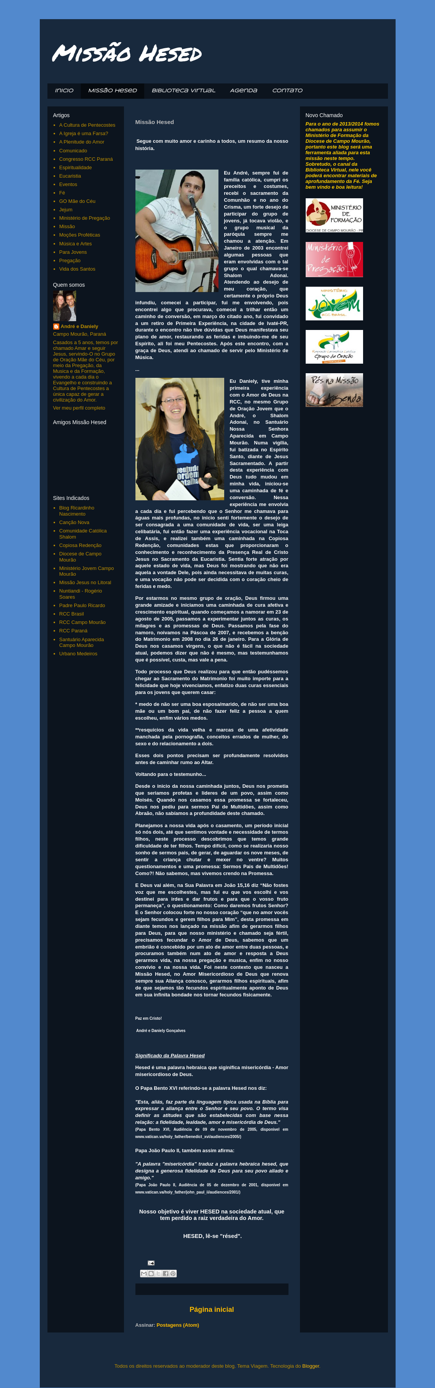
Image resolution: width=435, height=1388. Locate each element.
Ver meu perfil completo (79, 408)
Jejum (66, 209)
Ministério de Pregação (84, 218)
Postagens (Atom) (177, 1325)
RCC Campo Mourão (82, 622)
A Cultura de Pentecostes (87, 125)
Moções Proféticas (79, 235)
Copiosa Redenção (80, 545)
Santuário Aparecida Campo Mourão (81, 642)
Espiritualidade (75, 167)
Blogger (310, 1366)
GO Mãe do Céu (77, 201)
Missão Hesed (125, 52)
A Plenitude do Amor (81, 142)
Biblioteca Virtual (183, 90)
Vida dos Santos (77, 269)
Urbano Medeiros (78, 653)
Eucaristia (70, 176)
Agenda (243, 90)
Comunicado (73, 150)
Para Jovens (73, 252)
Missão (67, 226)
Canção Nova (74, 522)
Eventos (68, 184)
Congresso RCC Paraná (86, 159)
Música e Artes (75, 244)
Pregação (70, 260)
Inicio (64, 90)
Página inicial (211, 1309)
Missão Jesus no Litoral (85, 582)
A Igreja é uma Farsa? (83, 133)
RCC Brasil (71, 614)
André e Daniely (79, 326)
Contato (287, 90)
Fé (62, 193)
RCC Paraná (73, 631)
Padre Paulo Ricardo (82, 605)
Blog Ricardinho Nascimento (76, 511)
